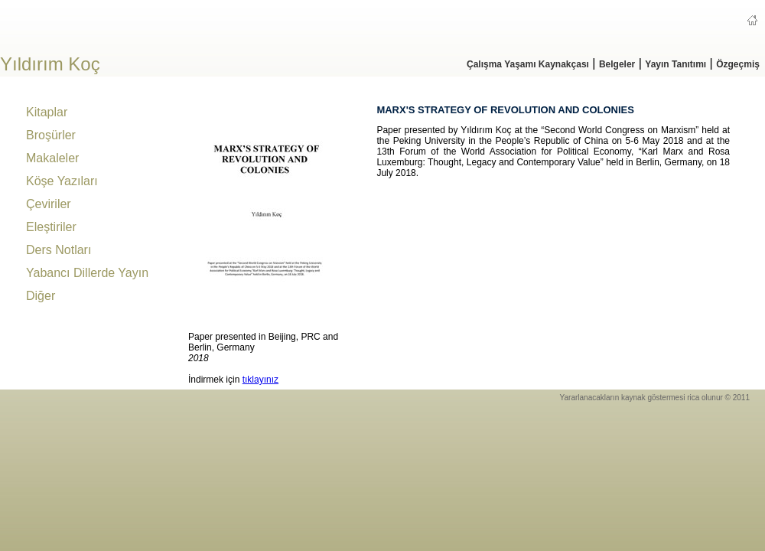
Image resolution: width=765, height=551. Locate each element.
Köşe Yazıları (62, 180)
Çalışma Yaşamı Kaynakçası (528, 64)
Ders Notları (58, 249)
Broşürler (51, 135)
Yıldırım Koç (50, 64)
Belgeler (617, 64)
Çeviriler (48, 203)
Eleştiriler (51, 226)
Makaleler (52, 158)
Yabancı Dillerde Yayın (87, 272)
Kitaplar (46, 112)
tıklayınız (260, 379)
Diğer (40, 295)
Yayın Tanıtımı (675, 64)
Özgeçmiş (738, 64)
